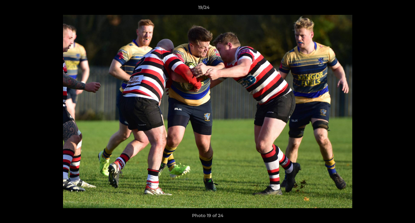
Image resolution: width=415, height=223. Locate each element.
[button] (389, 9)
